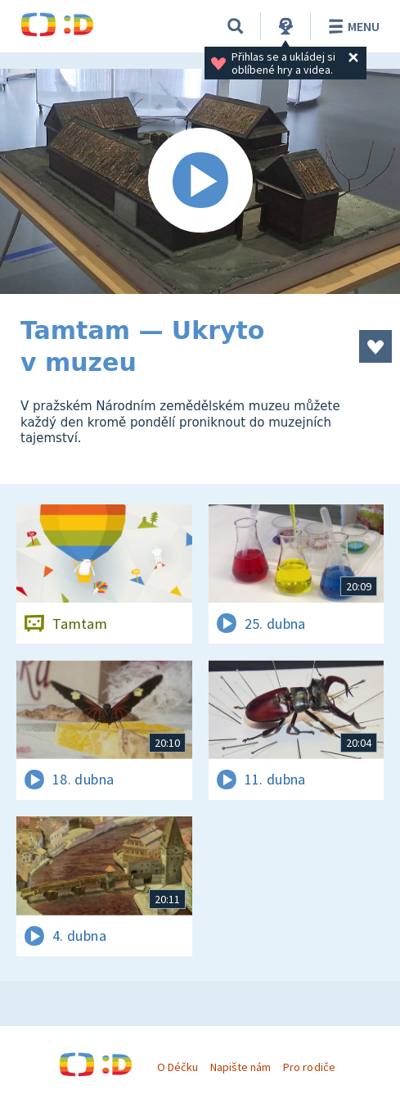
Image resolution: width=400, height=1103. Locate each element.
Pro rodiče (309, 1067)
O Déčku (177, 1067)
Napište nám (240, 1067)
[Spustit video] (200, 181)
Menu (351, 26)
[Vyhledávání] (235, 26)
